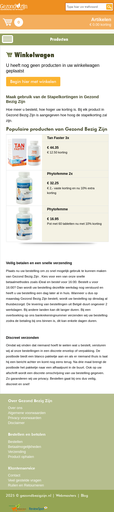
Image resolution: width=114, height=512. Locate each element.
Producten (59, 39)
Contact (14, 475)
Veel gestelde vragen (24, 480)
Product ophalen (21, 457)
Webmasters (66, 496)
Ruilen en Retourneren (26, 485)
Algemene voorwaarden (27, 413)
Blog (84, 496)
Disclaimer (16, 423)
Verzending (17, 452)
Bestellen (15, 442)
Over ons (15, 408)
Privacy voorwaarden (24, 418)
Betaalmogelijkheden (24, 447)
